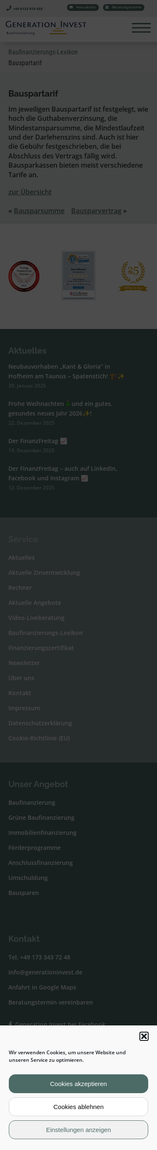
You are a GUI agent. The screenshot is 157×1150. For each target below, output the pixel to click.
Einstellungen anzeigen (78, 1129)
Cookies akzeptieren (78, 1083)
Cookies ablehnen (78, 1106)
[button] (144, 1036)
